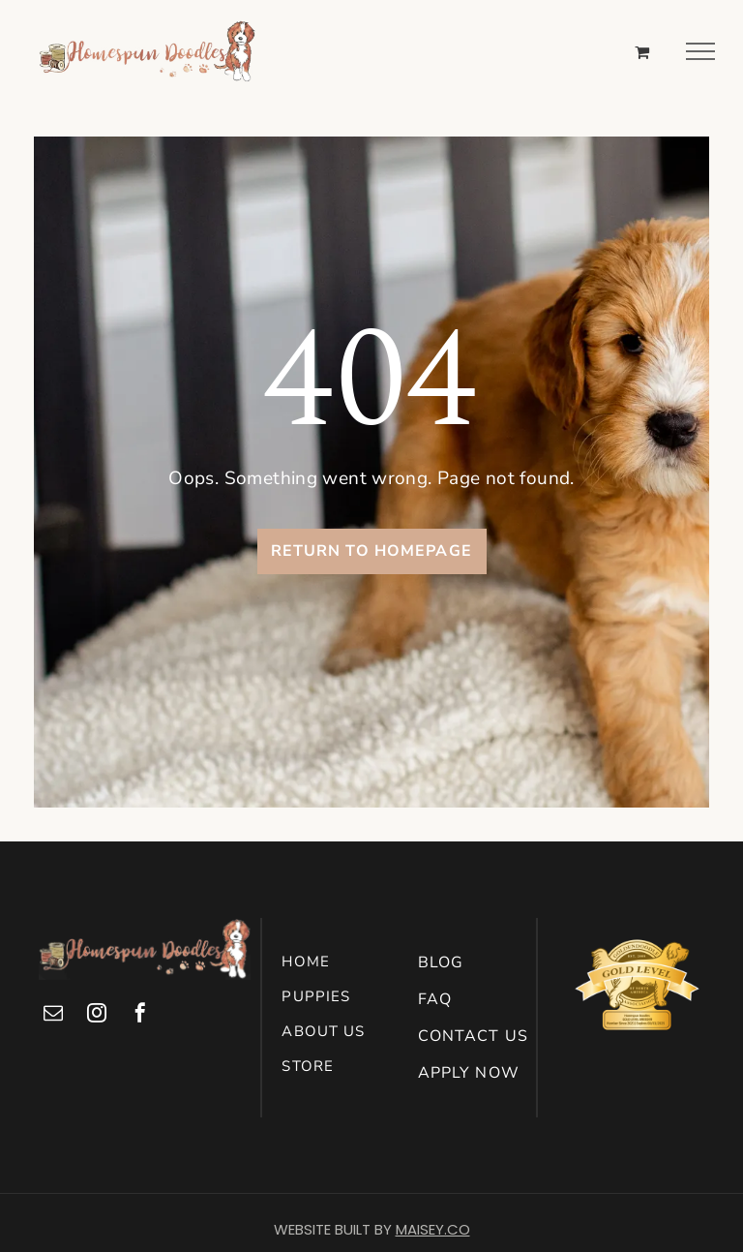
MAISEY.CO (433, 1229)
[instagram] (96, 1015)
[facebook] (140, 1015)
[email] (53, 1015)
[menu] (700, 51)
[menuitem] (345, 961)
